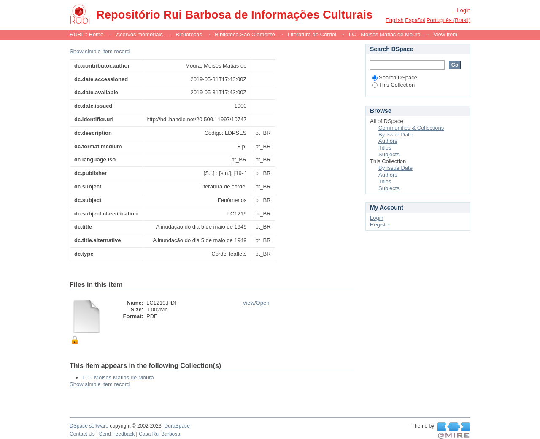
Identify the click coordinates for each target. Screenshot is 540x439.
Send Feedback (117, 434)
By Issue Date (395, 134)
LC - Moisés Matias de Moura (385, 34)
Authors (387, 141)
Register (380, 224)
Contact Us (82, 434)
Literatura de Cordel (312, 34)
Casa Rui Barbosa (159, 434)
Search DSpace (394, 77)
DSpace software (89, 426)
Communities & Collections (411, 128)
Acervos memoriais (139, 34)
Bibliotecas (189, 34)
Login (463, 10)
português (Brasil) (448, 20)
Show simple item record (100, 51)
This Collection (393, 85)
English (395, 20)
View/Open (256, 303)
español (415, 20)
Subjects (389, 154)
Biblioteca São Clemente (245, 34)
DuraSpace (176, 426)
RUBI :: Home (86, 34)
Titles (385, 148)
